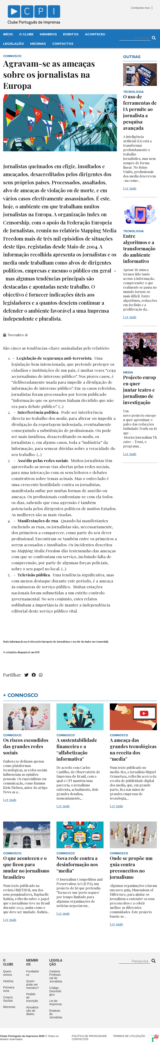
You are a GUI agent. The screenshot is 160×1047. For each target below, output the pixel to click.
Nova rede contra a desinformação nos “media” (77, 864)
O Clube (26, 34)
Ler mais (129, 188)
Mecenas (38, 44)
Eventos (71, 34)
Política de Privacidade (89, 1036)
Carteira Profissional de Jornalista (55, 976)
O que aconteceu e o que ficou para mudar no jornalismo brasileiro (26, 867)
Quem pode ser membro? (32, 984)
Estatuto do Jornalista (55, 1014)
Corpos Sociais (8, 999)
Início (8, 34)
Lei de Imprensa (55, 1002)
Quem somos (7, 973)
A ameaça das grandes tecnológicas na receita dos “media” (133, 749)
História (8, 981)
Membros (48, 34)
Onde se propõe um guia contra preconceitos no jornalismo (131, 867)
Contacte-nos (142, 7)
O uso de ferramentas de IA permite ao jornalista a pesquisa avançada (140, 112)
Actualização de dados (32, 1011)
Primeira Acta (8, 989)
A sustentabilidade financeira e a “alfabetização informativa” (76, 749)
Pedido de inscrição (32, 997)
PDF (37, 652)
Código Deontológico (55, 991)
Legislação (13, 44)
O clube (8, 962)
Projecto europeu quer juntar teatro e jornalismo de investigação (139, 389)
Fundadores (32, 973)
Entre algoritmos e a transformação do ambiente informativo (139, 248)
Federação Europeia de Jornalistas (49, 641)
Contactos (62, 44)
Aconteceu (95, 34)
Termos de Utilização (129, 1036)
